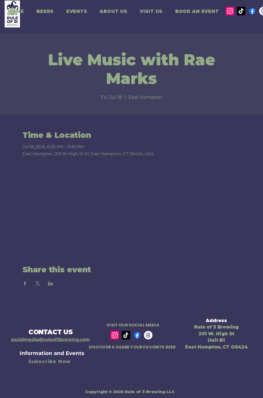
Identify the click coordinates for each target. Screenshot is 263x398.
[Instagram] (230, 11)
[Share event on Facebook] (25, 283)
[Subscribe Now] (50, 361)
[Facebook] (252, 11)
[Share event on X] (37, 283)
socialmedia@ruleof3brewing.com (50, 339)
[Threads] (148, 335)
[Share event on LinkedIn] (50, 283)
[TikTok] (241, 11)
